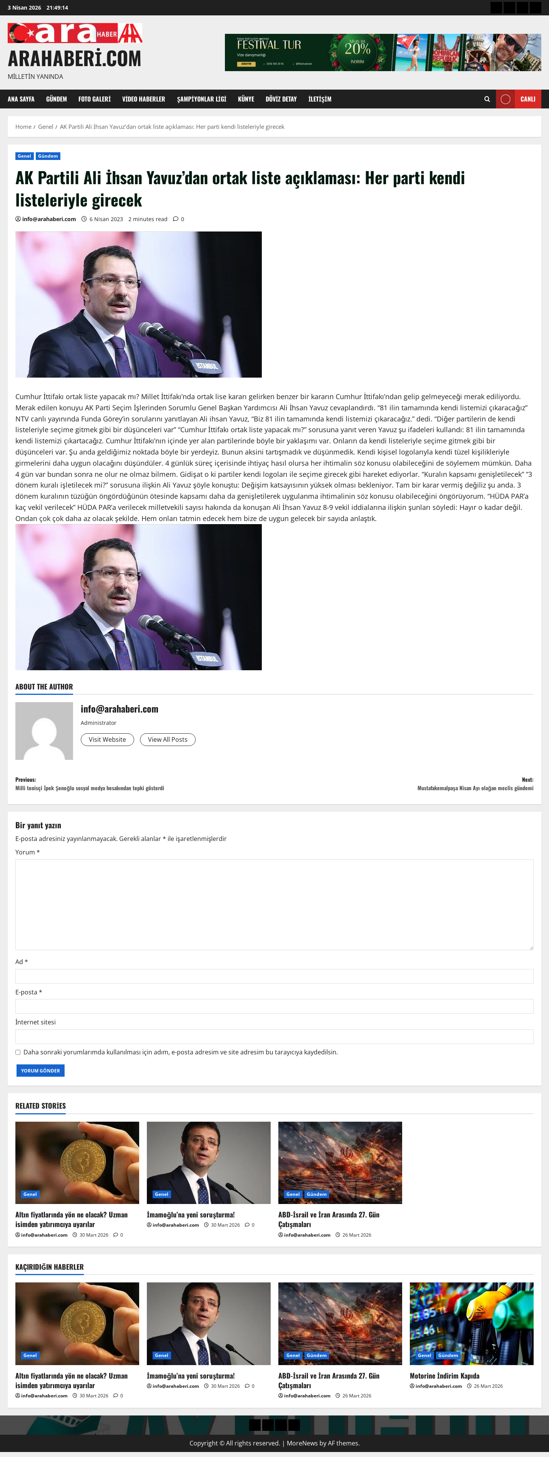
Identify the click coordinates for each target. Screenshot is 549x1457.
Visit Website (110, 740)
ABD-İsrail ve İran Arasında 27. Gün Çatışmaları (328, 1224)
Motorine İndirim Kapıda (444, 1380)
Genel (25, 156)
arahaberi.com (74, 57)
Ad (21, 966)
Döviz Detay (281, 98)
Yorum (27, 857)
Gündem (56, 98)
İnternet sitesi (35, 1027)
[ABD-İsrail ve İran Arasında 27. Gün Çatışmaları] (340, 1167)
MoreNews (302, 1448)
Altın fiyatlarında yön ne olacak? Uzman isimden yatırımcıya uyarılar (71, 1224)
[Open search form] (487, 99)
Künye (246, 98)
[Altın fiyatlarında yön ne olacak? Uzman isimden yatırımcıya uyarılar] (77, 1167)
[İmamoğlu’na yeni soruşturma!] (209, 1167)
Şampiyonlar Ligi (201, 98)
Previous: (144, 787)
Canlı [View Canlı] (516, 99)
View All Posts (175, 740)
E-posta (28, 996)
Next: (404, 787)
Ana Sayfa (21, 98)
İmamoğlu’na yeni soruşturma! (191, 1219)
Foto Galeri (94, 98)
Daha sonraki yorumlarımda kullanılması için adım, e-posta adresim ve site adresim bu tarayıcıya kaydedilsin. (180, 1057)
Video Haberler (143, 98)
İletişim (319, 98)
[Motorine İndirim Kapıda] (472, 1328)
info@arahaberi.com (49, 219)
